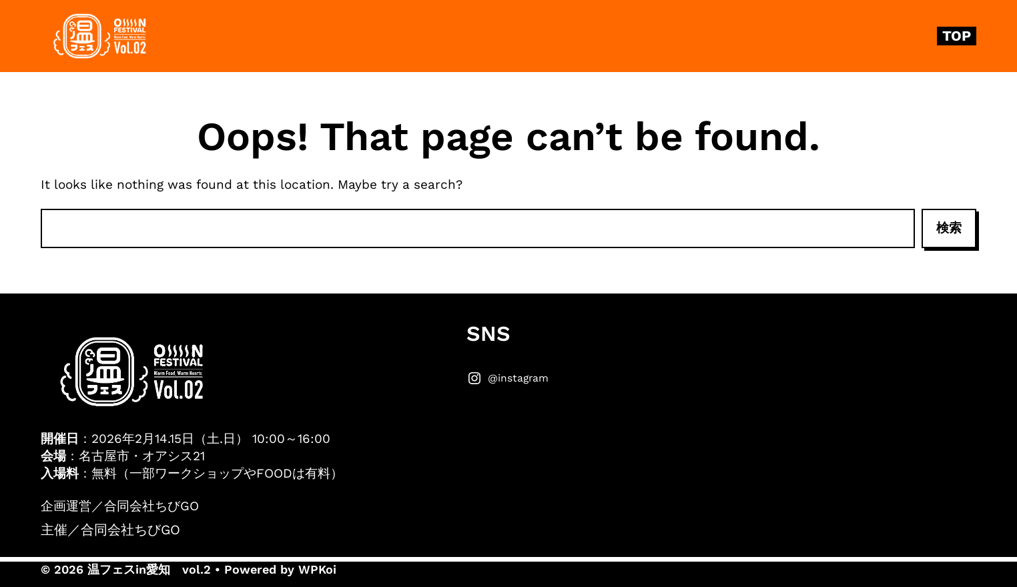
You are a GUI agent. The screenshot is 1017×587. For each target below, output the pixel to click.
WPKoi (317, 569)
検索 (949, 227)
